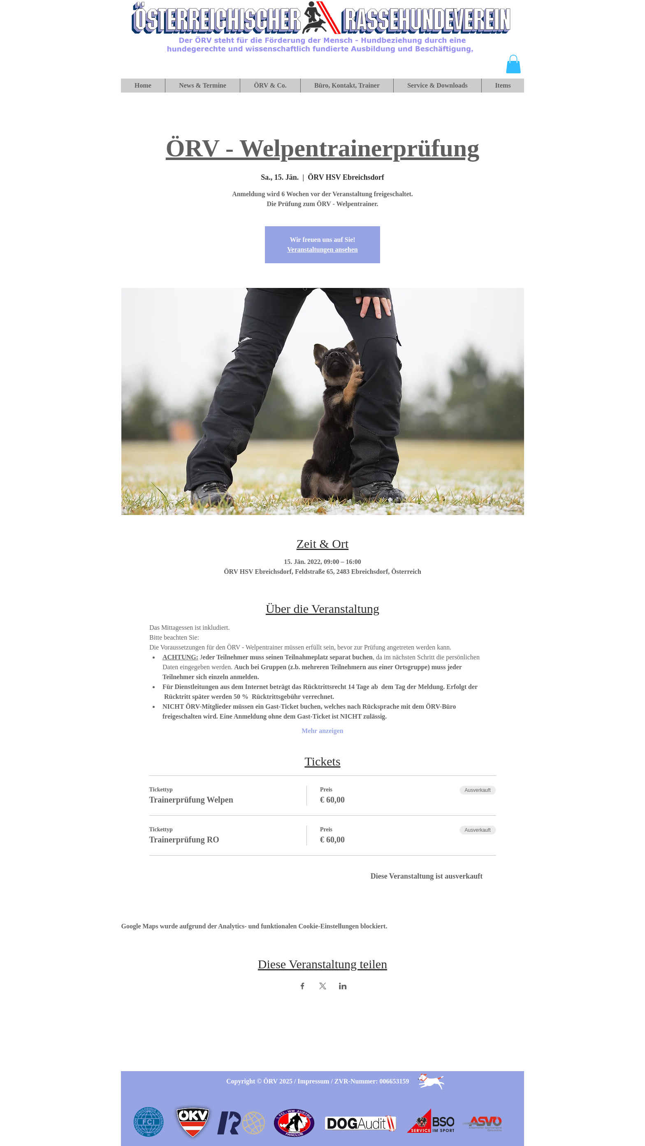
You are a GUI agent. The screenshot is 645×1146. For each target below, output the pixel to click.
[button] (513, 64)
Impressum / (315, 1081)
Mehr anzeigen (322, 730)
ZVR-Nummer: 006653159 (371, 1081)
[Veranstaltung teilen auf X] (323, 986)
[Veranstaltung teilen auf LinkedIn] (343, 986)
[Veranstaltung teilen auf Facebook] (302, 986)
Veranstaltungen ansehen (322, 249)
